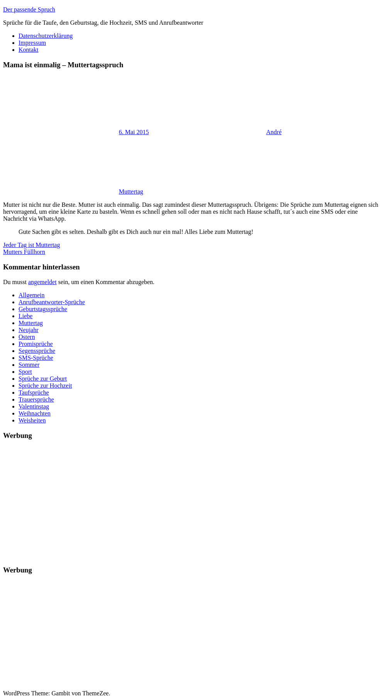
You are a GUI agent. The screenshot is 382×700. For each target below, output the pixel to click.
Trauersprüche (36, 399)
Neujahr (29, 330)
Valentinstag (34, 406)
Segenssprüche (37, 350)
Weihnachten (35, 413)
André (274, 132)
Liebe (25, 316)
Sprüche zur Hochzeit (45, 385)
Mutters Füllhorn (24, 252)
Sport (25, 371)
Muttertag (131, 191)
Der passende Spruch (29, 9)
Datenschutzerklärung (46, 35)
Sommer (29, 364)
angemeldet (42, 282)
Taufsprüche (34, 392)
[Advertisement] (191, 501)
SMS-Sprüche (36, 357)
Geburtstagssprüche (43, 309)
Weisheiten (32, 420)
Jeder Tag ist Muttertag (31, 245)
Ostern (27, 337)
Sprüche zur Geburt (43, 378)
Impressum (32, 42)
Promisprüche (36, 344)
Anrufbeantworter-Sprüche (52, 302)
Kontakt (29, 49)
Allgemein (32, 295)
